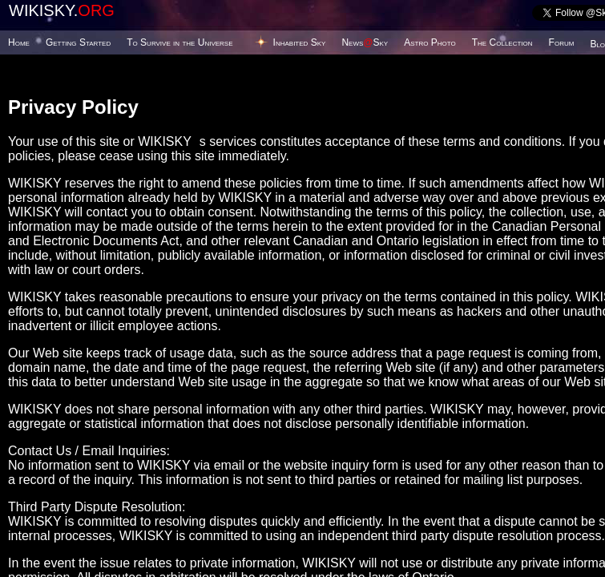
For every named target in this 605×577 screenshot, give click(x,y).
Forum (562, 42)
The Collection (502, 42)
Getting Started (78, 42)
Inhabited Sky (299, 42)
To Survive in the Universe (179, 42)
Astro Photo (430, 42)
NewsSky (364, 42)
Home (19, 42)
